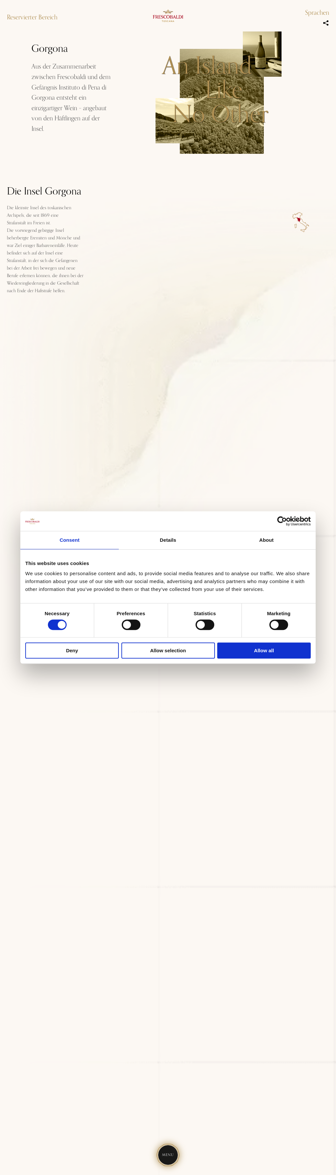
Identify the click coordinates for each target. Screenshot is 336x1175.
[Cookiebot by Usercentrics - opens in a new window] (282, 521)
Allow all (264, 650)
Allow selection (168, 650)
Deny (72, 650)
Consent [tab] (70, 540)
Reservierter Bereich (32, 17)
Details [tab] (168, 540)
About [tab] (266, 540)
